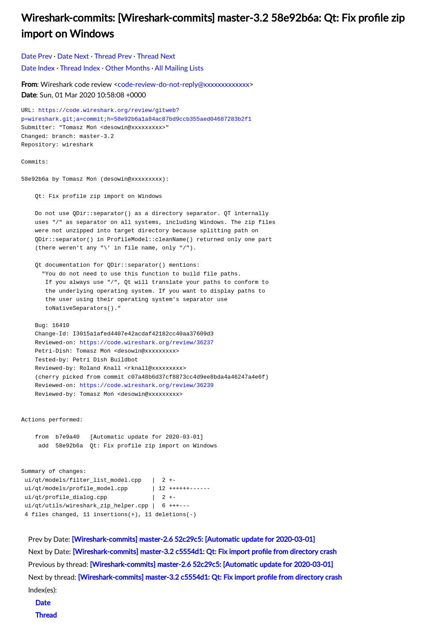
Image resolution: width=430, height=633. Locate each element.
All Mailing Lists (179, 68)
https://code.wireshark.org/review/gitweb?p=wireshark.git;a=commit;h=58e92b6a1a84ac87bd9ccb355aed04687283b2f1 (136, 114)
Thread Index (80, 68)
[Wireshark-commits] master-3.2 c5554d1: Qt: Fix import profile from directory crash (205, 551)
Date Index (38, 68)
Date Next (73, 56)
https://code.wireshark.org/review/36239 (147, 385)
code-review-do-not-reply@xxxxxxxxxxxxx (183, 84)
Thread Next (156, 56)
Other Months (127, 68)
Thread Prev (113, 56)
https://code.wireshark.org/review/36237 (147, 342)
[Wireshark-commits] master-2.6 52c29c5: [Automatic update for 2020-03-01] (193, 539)
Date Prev (36, 56)
